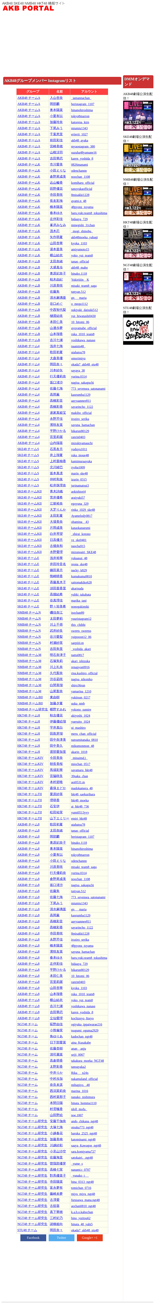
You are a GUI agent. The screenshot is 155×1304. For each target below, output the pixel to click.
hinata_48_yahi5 (82, 1224)
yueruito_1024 (80, 721)
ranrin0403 (78, 437)
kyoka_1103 (79, 243)
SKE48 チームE (28, 558)
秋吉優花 (56, 715)
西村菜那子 (58, 1097)
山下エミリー (59, 818)
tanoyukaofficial (81, 189)
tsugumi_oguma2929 (84, 1030)
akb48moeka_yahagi (84, 237)
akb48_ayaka (79, 140)
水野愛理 (56, 552)
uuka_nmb (78, 703)
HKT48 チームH (28, 715)
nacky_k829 (79, 570)
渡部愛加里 (58, 751)
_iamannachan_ (81, 98)
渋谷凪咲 (56, 679)
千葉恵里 (56, 134)
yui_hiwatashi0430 (83, 316)
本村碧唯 (56, 782)
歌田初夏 (56, 352)
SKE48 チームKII (29, 491)
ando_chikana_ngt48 (84, 1121)
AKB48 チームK (28, 164)
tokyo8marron (80, 116)
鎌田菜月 (56, 570)
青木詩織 (56, 491)
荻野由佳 (56, 1024)
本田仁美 (56, 322)
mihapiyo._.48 (80, 1085)
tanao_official (80, 261)
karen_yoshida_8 (82, 158)
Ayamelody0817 (81, 515)
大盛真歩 (56, 267)
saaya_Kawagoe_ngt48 (86, 1145)
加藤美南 (56, 1139)
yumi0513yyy (80, 812)
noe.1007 (77, 1115)
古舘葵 (55, 1206)
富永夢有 (56, 1187)
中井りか (56, 1072)
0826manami (79, 164)
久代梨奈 (56, 673)
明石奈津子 (58, 655)
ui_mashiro (78, 727)
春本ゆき (56, 213)
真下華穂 (56, 1212)
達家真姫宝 (58, 412)
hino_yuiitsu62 (80, 1218)
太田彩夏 (56, 515)
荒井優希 (56, 497)
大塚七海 (56, 1127)
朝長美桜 (56, 764)
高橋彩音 (56, 400)
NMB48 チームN (29, 612)
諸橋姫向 (56, 1224)
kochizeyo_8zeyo (82, 1018)
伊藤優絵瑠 (58, 721)
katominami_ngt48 (83, 1139)
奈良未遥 (56, 1084)
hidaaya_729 (79, 219)
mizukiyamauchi (82, 443)
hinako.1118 (79, 273)
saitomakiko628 (81, 582)
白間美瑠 (56, 685)
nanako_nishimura (83, 1097)
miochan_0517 (80, 764)
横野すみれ (58, 709)
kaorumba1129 (80, 394)
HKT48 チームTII (29, 794)
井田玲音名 (58, 564)
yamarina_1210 (81, 691)
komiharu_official (82, 182)
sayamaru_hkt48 (81, 770)
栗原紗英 (56, 794)
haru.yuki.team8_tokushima (89, 213)
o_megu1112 (79, 304)
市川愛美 (56, 164)
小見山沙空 (58, 1151)
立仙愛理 (56, 1018)
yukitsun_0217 (80, 697)
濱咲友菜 (56, 424)
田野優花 (56, 188)
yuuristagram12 (81, 618)
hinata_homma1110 (83, 1103)
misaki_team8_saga (83, 285)
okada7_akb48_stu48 (84, 364)
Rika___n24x (79, 1073)
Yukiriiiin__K (80, 279)
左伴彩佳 (56, 219)
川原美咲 (56, 285)
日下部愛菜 (58, 1042)
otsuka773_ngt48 (82, 1127)
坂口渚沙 (56, 382)
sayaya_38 (78, 370)
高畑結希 (56, 594)
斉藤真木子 (58, 582)
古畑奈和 (56, 546)
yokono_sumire (81, 709)
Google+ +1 (89, 1237)
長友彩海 (56, 200)
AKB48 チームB (28, 261)
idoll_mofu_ (79, 1109)
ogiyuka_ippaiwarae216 (86, 1024)
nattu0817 (77, 655)
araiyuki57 (78, 497)
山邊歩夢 (56, 328)
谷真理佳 (56, 600)
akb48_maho (79, 267)
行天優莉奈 (58, 376)
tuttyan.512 (78, 291)
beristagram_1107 (82, 104)
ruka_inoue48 (80, 455)
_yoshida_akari (81, 649)
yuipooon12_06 (81, 637)
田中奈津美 (58, 739)
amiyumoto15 (80, 249)
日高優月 (56, 540)
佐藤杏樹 (56, 1048)
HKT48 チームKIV (30, 757)
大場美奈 (56, 521)
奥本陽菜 (56, 110)
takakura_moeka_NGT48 (87, 1060)
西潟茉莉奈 (58, 1090)
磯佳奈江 (56, 612)
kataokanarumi (80, 528)
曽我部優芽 (58, 1163)
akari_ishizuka (80, 661)
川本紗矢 (56, 370)
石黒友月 (56, 449)
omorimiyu (78, 358)
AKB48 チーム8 (28, 824)
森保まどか (58, 788)
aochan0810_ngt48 (83, 1206)
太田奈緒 (56, 261)
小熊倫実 (56, 1030)
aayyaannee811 (81, 400)
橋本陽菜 (56, 206)
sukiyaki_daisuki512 (84, 310)
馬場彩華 (56, 770)
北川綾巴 (56, 467)
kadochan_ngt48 (81, 1036)
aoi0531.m (78, 782)
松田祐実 (56, 812)
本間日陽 (56, 1103)
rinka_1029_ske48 (83, 509)
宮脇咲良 (56, 776)
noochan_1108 (80, 176)
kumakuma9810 (81, 576)
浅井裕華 (56, 558)
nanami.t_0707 (80, 1169)
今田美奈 (56, 757)
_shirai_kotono (80, 534)
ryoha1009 (78, 467)
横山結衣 (56, 255)
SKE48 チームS (28, 449)
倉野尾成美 (58, 176)
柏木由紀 (56, 279)
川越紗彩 (56, 1145)
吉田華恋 (56, 158)
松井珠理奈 (58, 485)
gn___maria (78, 298)
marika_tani (78, 600)
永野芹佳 (56, 418)
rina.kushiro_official (84, 673)
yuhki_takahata (81, 594)
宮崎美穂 (56, 146)
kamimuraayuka (81, 461)
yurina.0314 (79, 376)
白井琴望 (56, 533)
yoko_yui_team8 (82, 255)
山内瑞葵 (56, 443)
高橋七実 (56, 1169)
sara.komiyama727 (83, 1151)
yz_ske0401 (78, 540)
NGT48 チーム (27, 1024)
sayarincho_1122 (82, 406)
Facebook (33, 1237)
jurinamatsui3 (80, 485)
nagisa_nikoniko (81, 679)
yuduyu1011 (79, 449)
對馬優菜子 (58, 1175)
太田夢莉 (56, 618)
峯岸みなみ (58, 225)
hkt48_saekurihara (83, 794)
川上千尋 (56, 624)
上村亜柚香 (58, 461)
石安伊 (55, 806)
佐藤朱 (55, 291)
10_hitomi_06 (80, 322)
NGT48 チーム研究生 (32, 1121)
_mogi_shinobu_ (82, 231)
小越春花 (56, 1133)
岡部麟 (55, 104)
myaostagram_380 (83, 146)
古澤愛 (55, 1199)
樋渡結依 (56, 315)
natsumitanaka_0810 (84, 740)
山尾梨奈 (56, 691)
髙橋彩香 (56, 406)
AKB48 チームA (28, 98)
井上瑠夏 (56, 455)
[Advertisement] (77, 43)
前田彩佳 (56, 140)
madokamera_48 (82, 788)
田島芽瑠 (56, 733)
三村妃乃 (56, 1218)
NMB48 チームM (29, 655)
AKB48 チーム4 (28, 346)
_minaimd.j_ (79, 758)
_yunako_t (80, 1175)
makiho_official (81, 413)
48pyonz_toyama (82, 207)
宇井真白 (56, 727)
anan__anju (78, 1048)
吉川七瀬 (56, 340)
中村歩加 (56, 1078)
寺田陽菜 (56, 1181)
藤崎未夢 (56, 1193)
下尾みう (56, 128)
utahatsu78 (78, 352)
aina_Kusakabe (81, 1042)
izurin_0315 (79, 479)
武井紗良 (56, 630)
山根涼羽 (56, 152)
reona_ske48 (79, 564)
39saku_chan (79, 776)
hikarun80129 (80, 431)
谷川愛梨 (56, 636)
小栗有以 (56, 116)
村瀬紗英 (56, 642)
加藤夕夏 (56, 703)
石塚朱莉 (56, 661)
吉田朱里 (56, 648)
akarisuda (77, 588)
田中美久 (56, 745)
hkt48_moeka (80, 800)
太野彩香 (56, 1066)
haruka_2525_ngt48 (84, 1133)
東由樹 (55, 697)
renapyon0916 (80, 667)
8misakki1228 (80, 195)
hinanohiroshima (82, 110)
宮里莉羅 (56, 437)
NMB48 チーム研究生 (32, 709)
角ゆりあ (56, 1036)
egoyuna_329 (79, 503)
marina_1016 (79, 1091)
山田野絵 (56, 1115)
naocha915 (78, 546)
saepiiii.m (77, 643)
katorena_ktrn (80, 122)
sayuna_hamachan (83, 425)
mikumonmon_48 (82, 746)
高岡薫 (55, 394)
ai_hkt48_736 (80, 806)
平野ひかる (58, 431)
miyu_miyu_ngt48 (83, 1194)
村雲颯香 (56, 1109)
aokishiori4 (78, 491)
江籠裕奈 (56, 503)
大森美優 (56, 358)
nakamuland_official (84, 1079)
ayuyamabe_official (84, 328)
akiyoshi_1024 (80, 715)
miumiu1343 (79, 128)
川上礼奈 (56, 667)
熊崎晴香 (56, 576)
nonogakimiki (80, 606)
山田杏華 (56, 243)
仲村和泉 (56, 479)
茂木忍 (55, 231)
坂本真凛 (56, 473)
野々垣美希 (58, 606)
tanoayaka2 (78, 1066)
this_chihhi (78, 624)
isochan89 (77, 612)
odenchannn (79, 170)
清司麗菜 (56, 1054)
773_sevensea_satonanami (88, 388)
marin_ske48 (79, 473)
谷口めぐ (56, 303)
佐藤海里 (56, 1157)
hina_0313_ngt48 (82, 1182)
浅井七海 (56, 346)
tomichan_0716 (81, 1188)
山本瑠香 (56, 334)
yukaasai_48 (79, 558)
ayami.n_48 (78, 201)
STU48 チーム (27, 1230)
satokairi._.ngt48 (82, 1157)
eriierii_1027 (79, 134)
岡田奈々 (56, 364)
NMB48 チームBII (30, 697)
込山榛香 (56, 182)
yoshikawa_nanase (83, 340)
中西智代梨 (58, 309)
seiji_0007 (78, 1054)
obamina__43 (80, 522)
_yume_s (77, 1163)
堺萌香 (55, 800)
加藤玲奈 (56, 122)
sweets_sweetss (81, 631)
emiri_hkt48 (79, 818)
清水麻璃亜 (58, 297)
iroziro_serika (80, 419)
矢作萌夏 (56, 237)
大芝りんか (58, 509)
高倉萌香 (56, 1060)
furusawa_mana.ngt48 (85, 1200)
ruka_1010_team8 (82, 334)
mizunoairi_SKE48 (83, 552)
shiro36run (78, 685)
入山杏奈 (56, 98)
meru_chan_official (83, 733)
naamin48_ (78, 346)
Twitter (61, 1237)
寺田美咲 (56, 194)
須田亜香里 (58, 588)
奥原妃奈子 (58, 273)
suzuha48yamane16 (83, 152)
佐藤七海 (56, 388)
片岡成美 (56, 527)
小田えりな (58, 170)
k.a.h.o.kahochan (82, 1212)
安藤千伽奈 (58, 1121)
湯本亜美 (56, 249)
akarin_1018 (79, 752)
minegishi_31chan (83, 225)
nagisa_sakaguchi (82, 382)
